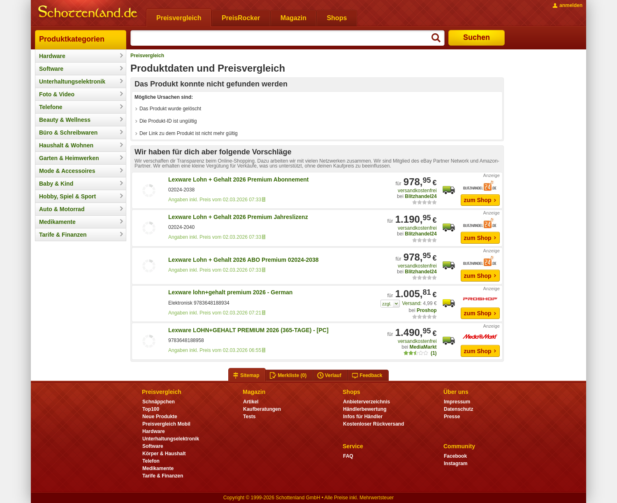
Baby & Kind (56, 183)
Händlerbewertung (364, 409)
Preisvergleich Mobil (166, 424)
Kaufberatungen (262, 409)
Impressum (457, 402)
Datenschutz (458, 409)
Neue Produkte (159, 416)
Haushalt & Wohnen (66, 145)
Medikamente (57, 222)
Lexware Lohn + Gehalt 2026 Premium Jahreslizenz (238, 217)
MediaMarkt (423, 347)
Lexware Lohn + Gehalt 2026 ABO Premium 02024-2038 (243, 260)
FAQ (348, 456)
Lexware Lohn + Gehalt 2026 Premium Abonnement (238, 179)
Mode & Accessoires (67, 171)
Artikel (250, 402)
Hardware (52, 56)
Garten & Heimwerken (69, 158)
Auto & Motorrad (61, 209)
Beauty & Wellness (64, 119)
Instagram (455, 463)
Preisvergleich (147, 55)
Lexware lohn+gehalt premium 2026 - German (230, 292)
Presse (452, 416)
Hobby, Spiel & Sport (67, 196)
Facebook (455, 456)
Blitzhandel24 (420, 196)
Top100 (150, 409)
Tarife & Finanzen (63, 234)
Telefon (151, 461)
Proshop (427, 310)
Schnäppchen (158, 402)
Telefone (51, 107)
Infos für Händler (363, 416)
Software (51, 68)
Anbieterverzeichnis (366, 402)
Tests (249, 416)
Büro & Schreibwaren (68, 132)
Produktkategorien (71, 39)
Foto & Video (56, 94)
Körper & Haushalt (164, 453)
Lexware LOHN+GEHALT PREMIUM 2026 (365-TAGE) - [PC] (248, 330)
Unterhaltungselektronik (72, 81)
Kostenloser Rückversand (373, 424)
